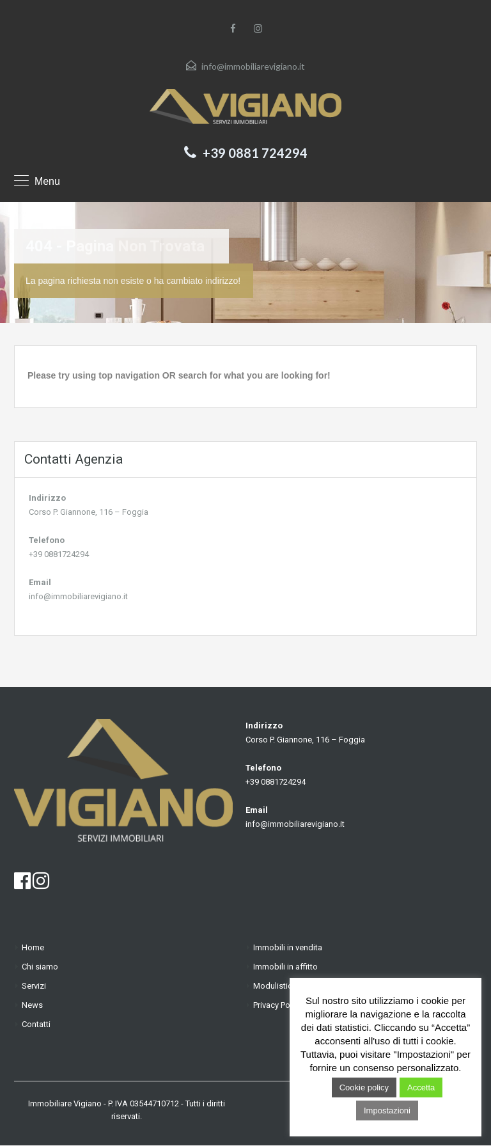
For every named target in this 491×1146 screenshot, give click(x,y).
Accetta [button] (421, 1087)
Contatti (36, 1024)
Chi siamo (40, 966)
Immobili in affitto (285, 966)
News (32, 1005)
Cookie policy (364, 1087)
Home (33, 947)
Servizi (34, 986)
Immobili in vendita (287, 947)
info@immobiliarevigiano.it (253, 66)
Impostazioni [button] (387, 1110)
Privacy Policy (277, 1005)
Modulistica (275, 986)
